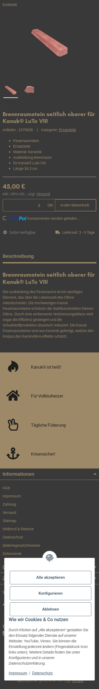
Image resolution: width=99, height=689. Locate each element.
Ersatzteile (67, 129)
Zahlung (9, 504)
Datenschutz (42, 673)
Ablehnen (50, 609)
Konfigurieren (51, 593)
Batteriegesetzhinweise (21, 545)
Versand (43, 194)
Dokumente (12, 553)
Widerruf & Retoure (18, 529)
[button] (75, 232)
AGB (6, 487)
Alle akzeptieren (50, 577)
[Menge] (24, 205)
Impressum (18, 673)
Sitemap (9, 520)
